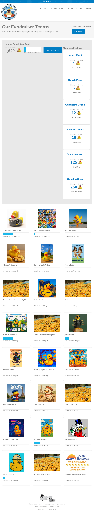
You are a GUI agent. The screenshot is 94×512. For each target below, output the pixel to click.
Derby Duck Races (43, 504)
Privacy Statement (41, 507)
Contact (89, 8)
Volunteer (74, 8)
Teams (45, 8)
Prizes (61, 8)
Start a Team (78, 31)
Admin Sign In (47, 1)
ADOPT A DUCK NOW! (52, 50)
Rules (82, 8)
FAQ (67, 8)
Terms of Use (54, 507)
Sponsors (53, 8)
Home (39, 8)
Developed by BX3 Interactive (47, 509)
